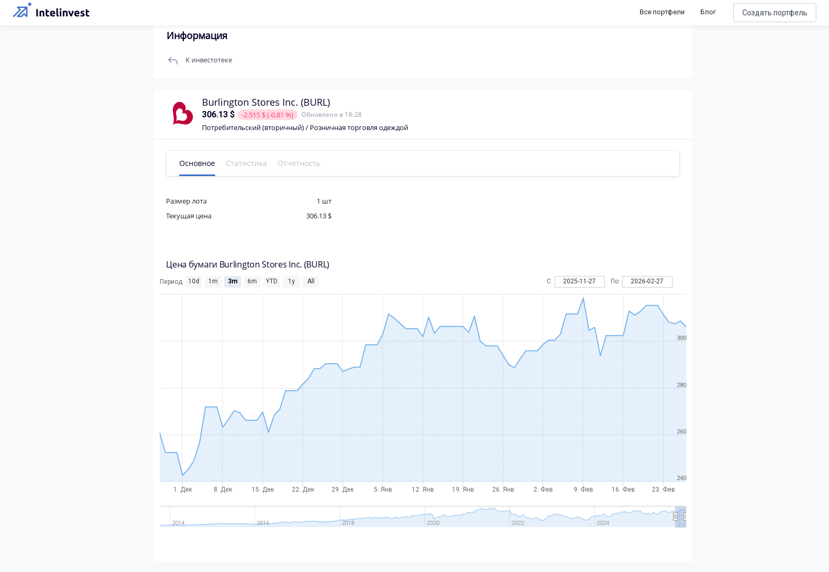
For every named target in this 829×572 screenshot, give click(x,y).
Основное (205, 163)
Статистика (253, 163)
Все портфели (662, 12)
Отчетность (306, 163)
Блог (708, 12)
